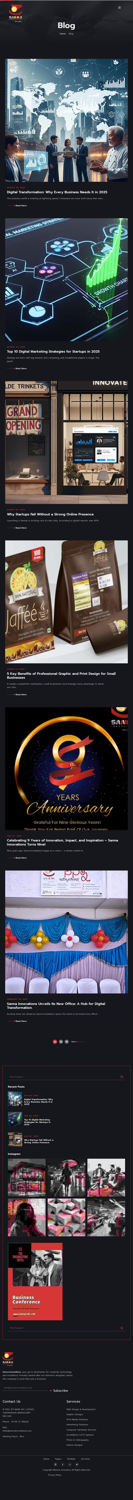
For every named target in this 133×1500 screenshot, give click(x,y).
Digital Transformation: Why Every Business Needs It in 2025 (58, 192)
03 (66, 1047)
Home (63, 33)
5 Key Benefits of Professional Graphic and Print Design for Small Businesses (62, 680)
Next (74, 1046)
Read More (21, 208)
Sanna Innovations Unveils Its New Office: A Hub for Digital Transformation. (57, 1011)
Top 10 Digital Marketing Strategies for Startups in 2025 (54, 355)
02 (60, 1047)
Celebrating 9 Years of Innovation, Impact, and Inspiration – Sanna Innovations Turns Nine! (63, 847)
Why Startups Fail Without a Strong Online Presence (51, 518)
